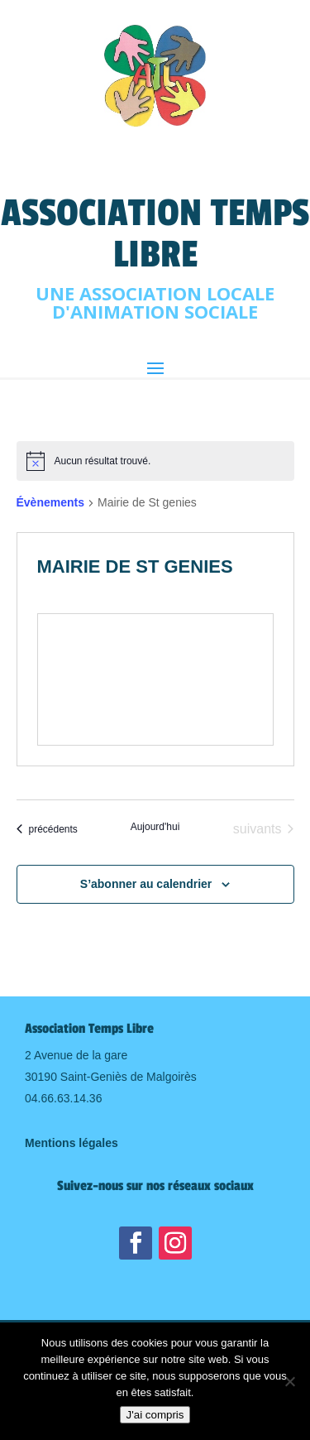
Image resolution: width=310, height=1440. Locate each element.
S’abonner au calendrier (146, 883)
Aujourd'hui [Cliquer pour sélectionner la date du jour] (155, 827)
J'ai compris (155, 1415)
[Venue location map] (155, 679)
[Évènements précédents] (47, 829)
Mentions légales (71, 1143)
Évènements (50, 502)
